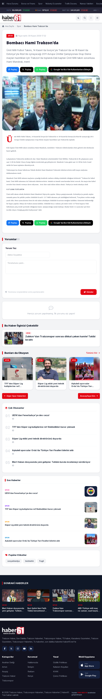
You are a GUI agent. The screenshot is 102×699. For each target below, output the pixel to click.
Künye (30, 676)
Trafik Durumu (71, 3)
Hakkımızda (33, 662)
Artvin (4, 667)
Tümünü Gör (93, 353)
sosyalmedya (13, 561)
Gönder (88, 292)
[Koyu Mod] (78, 18)
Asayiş (5, 671)
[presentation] (25, 282)
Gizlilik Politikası (60, 662)
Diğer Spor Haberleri (15, 396)
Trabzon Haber (8, 676)
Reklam (31, 671)
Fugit (41, 561)
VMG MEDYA (82, 693)
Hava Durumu (12, 3)
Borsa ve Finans (28, 3)
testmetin (29, 561)
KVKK (55, 671)
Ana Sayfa (8, 26)
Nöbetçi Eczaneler (54, 3)
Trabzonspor (8, 680)
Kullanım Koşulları (60, 667)
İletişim (31, 667)
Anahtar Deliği (8, 662)
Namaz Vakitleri (86, 3)
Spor (40, 3)
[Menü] (91, 18)
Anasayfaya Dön (89, 396)
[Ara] (84, 18)
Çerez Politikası (60, 676)
